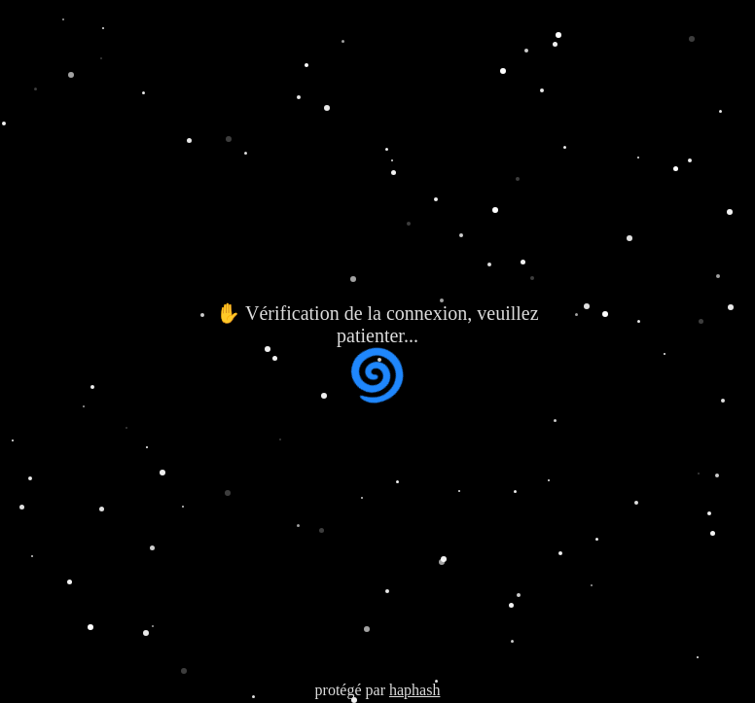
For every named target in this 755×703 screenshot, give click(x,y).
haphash (414, 690)
